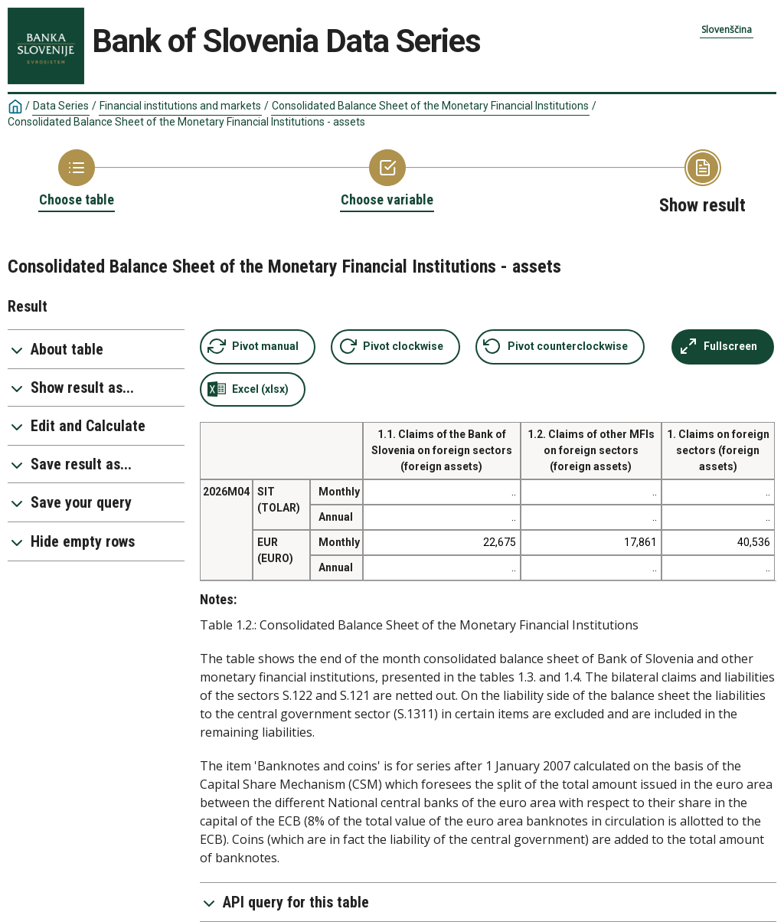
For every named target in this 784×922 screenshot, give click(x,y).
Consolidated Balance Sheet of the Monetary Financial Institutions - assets (186, 122)
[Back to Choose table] (76, 179)
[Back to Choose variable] (387, 179)
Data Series (61, 106)
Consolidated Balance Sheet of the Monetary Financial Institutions (430, 106)
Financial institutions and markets (180, 106)
